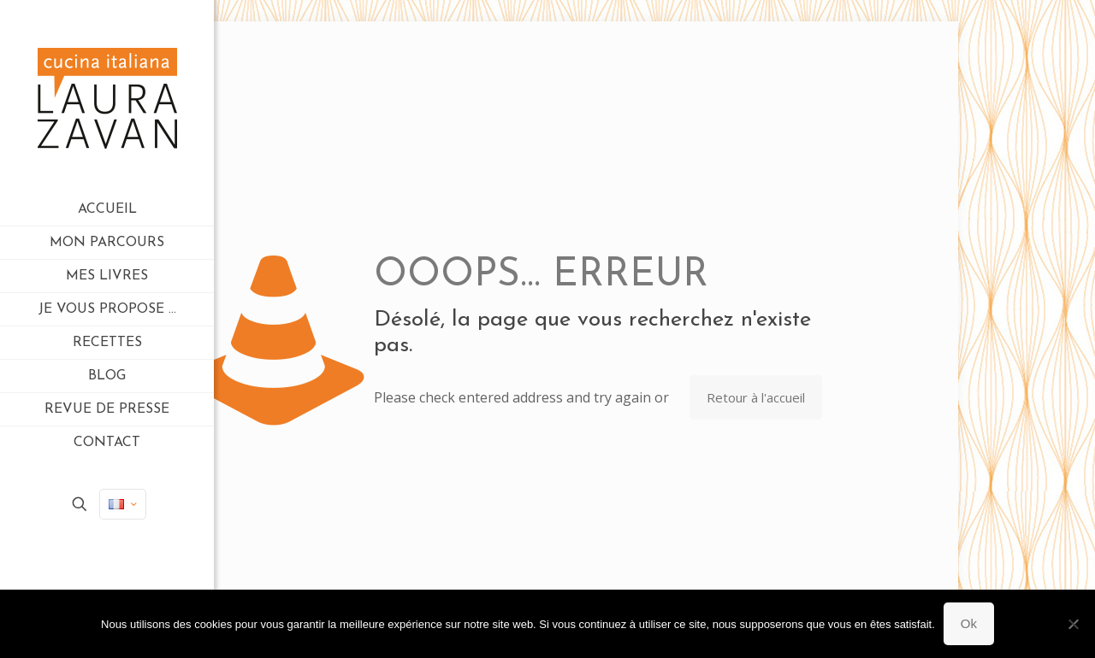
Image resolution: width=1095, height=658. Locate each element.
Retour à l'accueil (756, 397)
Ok (969, 623)
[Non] (1073, 623)
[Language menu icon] (122, 504)
